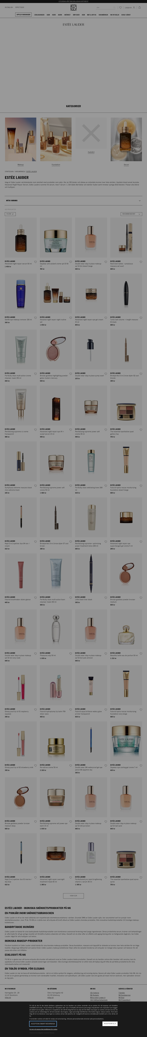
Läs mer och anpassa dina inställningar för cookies (43, 1029)
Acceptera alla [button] (110, 1023)
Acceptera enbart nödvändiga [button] (43, 1023)
